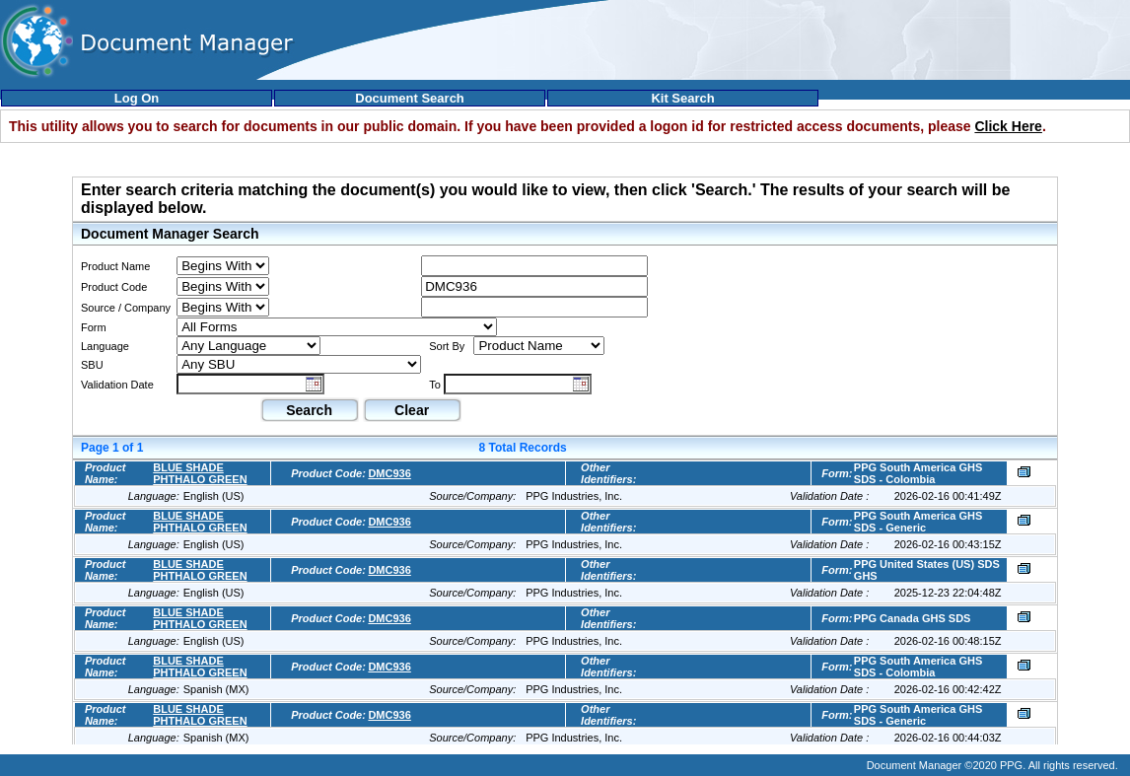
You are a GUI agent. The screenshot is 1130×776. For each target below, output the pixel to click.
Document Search (409, 98)
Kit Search (682, 98)
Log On (137, 98)
